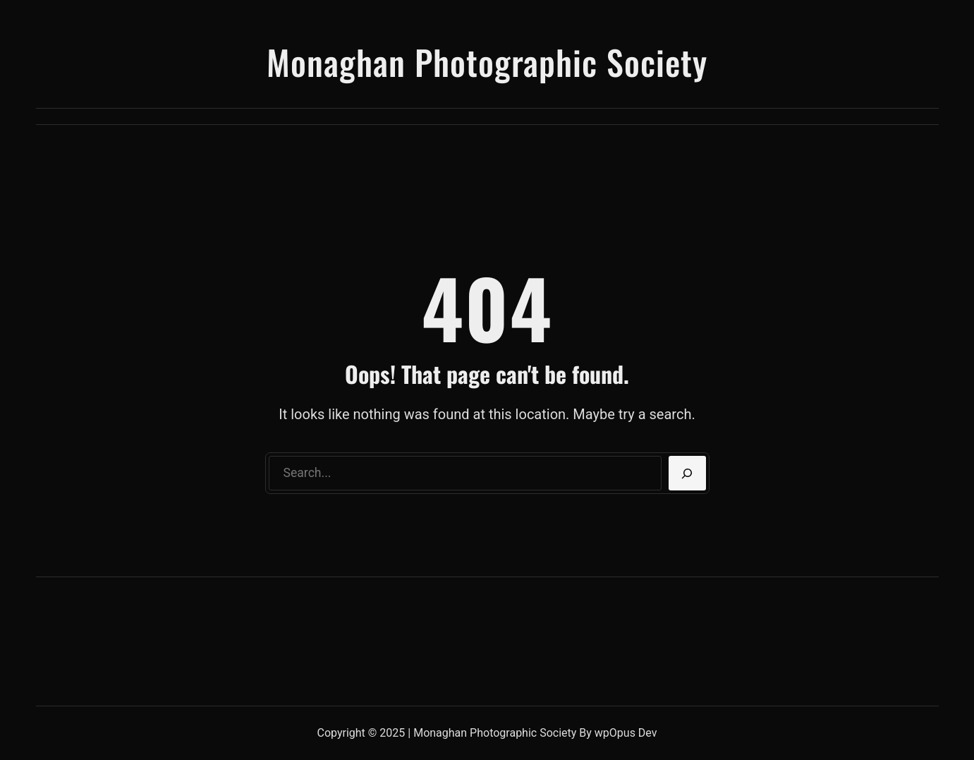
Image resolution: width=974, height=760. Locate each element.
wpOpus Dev (626, 733)
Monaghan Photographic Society (487, 62)
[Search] (687, 473)
